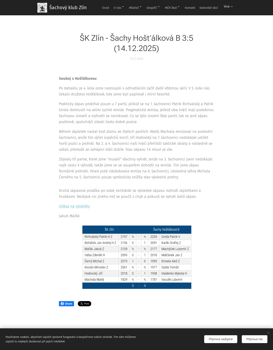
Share (66, 303)
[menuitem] (119, 7)
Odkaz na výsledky (74, 206)
